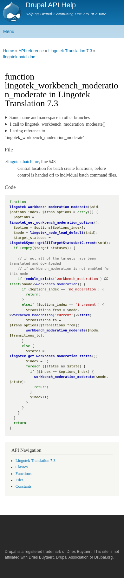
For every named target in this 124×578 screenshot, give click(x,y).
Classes (22, 467)
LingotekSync (22, 243)
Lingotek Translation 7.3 (70, 50)
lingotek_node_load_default (57, 233)
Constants (23, 486)
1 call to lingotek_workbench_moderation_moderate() (58, 124)
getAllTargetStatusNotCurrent (67, 243)
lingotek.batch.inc (19, 56)
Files (19, 480)
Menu (8, 31)
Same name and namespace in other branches (50, 117)
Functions (23, 473)
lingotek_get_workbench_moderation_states (51, 356)
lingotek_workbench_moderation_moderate (49, 207)
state (84, 315)
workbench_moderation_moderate (56, 330)
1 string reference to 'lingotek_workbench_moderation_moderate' (44, 134)
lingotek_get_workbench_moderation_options (52, 222)
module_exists (39, 279)
